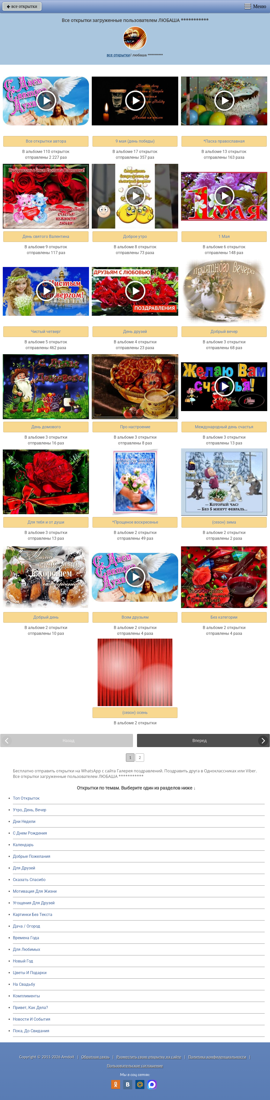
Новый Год (23, 961)
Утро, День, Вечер (29, 809)
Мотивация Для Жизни (35, 891)
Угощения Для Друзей (34, 903)
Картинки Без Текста (32, 914)
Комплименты (26, 996)
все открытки (22, 6)
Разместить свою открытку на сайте (149, 1057)
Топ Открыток (26, 798)
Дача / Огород (26, 926)
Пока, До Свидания (31, 1030)
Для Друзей (24, 868)
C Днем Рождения (30, 833)
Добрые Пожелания (31, 856)
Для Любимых (26, 949)
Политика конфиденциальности (217, 1057)
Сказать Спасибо (29, 879)
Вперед (199, 740)
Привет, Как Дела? (30, 1007)
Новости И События (31, 1019)
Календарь (23, 844)
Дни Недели (24, 821)
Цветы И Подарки (30, 972)
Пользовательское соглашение (135, 1065)
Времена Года (26, 937)
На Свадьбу (24, 984)
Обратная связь (95, 1057)
